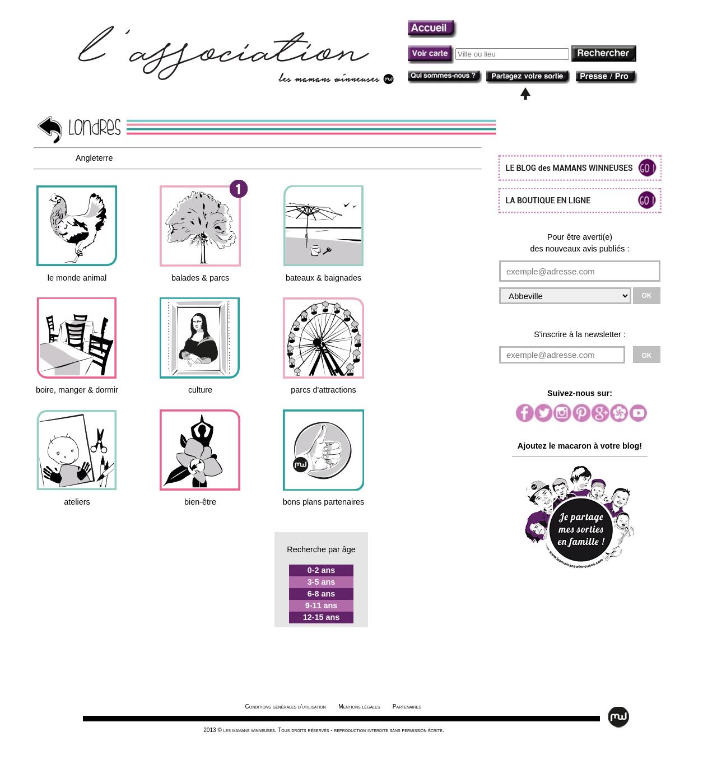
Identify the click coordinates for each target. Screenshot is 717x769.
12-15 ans (321, 617)
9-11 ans (321, 605)
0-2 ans (322, 570)
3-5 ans (322, 581)
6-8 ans (322, 593)
